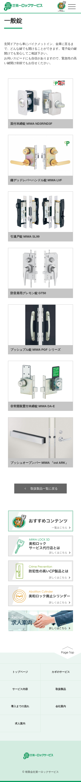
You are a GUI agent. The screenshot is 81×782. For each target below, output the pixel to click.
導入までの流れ (20, 706)
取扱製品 (61, 689)
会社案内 (61, 706)
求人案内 (20, 723)
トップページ (20, 671)
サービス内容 (20, 689)
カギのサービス (61, 671)
